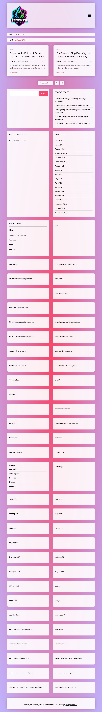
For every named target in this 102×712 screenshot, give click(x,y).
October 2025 (60, 157)
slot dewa (12, 394)
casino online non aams (17, 351)
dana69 (12, 423)
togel (11, 245)
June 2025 (58, 174)
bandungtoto (14, 474)
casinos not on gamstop (18, 644)
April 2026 (58, 141)
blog (11, 49)
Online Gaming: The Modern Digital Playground (72, 105)
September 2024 (61, 212)
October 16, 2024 (15, 61)
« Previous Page (45, 83)
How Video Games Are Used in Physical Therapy (72, 123)
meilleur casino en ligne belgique (21, 673)
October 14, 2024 (61, 61)
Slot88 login (59, 467)
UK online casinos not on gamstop (21, 322)
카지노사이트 (14, 586)
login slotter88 (14, 469)
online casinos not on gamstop (20, 279)
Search (43, 94)
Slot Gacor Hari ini (15, 452)
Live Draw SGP (14, 557)
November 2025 (61, 153)
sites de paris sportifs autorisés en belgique (25, 687)
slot (56, 225)
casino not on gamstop (17, 235)
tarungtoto (13, 514)
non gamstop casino (62, 409)
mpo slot (12, 486)
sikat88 (57, 380)
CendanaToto (14, 380)
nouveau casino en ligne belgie (66, 673)
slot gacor (58, 438)
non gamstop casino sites (18, 307)
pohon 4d (12, 528)
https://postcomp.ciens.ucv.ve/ (66, 264)
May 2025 (58, 179)
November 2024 (61, 204)
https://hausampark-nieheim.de (20, 629)
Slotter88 (58, 499)
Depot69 (12, 478)
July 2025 (58, 170)
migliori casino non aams (64, 336)
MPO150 (12, 250)
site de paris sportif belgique (65, 687)
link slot (12, 482)
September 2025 (61, 162)
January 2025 (60, 196)
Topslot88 (13, 499)
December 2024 (61, 200)
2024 (17, 34)
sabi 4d (57, 586)
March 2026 (59, 145)
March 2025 (59, 187)
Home (10, 34)
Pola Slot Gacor (60, 644)
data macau (59, 279)
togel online (59, 514)
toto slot (12, 240)
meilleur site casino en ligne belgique (68, 658)
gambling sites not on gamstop (66, 423)
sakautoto (59, 528)
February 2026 (60, 149)
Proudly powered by (36, 705)
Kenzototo (13, 438)
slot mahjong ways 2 (62, 293)
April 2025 (58, 183)
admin (26, 61)
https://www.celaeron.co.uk (19, 658)
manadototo (13, 542)
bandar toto (59, 452)
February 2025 (60, 191)
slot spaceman (14, 571)
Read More (14, 72)
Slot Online (13, 264)
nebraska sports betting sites (66, 365)
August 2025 (59, 166)
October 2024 (60, 208)
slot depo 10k (60, 557)
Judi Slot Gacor (14, 615)
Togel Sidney (59, 571)
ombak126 (13, 600)
